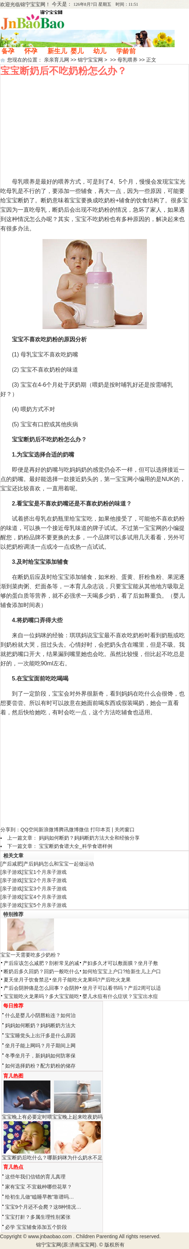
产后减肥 (12, 864)
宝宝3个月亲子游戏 (45, 888)
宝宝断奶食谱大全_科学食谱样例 (75, 846)
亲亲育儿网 (56, 60)
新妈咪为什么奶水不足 (77, 1157)
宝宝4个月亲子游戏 (45, 897)
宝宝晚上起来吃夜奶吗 (77, 1117)
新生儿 (57, 51)
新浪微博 (49, 829)
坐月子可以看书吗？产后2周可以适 (121, 988)
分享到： (10, 829)
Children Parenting (97, 1236)
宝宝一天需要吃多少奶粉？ (30, 955)
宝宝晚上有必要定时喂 (27, 1117)
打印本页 (100, 829)
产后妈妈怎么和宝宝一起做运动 (58, 864)
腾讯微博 (69, 829)
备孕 (7, 51)
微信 (84, 829)
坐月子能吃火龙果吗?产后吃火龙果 (91, 980)
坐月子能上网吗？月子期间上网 (40, 1045)
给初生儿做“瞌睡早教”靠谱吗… (39, 1197)
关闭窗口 (124, 829)
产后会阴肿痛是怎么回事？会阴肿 (41, 988)
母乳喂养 (127, 60)
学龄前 (126, 51)
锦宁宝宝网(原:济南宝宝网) (66, 1245)
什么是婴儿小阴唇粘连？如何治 (40, 1015)
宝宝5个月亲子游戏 (45, 905)
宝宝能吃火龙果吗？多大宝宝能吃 (41, 996)
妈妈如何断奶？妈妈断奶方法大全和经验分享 (89, 838)
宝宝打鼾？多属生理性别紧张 (38, 1217)
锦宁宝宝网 (32, 4)
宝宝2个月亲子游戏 (45, 880)
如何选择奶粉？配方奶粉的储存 (40, 1066)
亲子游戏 (12, 872)
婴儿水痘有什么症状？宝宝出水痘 (120, 996)
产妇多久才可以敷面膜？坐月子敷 (120, 963)
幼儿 (99, 51)
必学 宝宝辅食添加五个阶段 (36, 1227)
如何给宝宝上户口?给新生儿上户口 (121, 971)
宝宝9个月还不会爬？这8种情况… (43, 1207)
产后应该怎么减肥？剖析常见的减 (41, 963)
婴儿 (77, 51)
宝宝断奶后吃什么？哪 (27, 1157)
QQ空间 (30, 829)
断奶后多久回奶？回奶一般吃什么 (41, 971)
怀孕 (30, 51)
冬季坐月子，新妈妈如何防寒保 (40, 1056)
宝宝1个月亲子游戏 (45, 872)
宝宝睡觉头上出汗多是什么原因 (40, 1035)
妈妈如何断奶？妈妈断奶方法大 (40, 1025)
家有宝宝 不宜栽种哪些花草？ (38, 1187)
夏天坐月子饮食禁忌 (26, 980)
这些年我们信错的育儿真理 (35, 1177)
